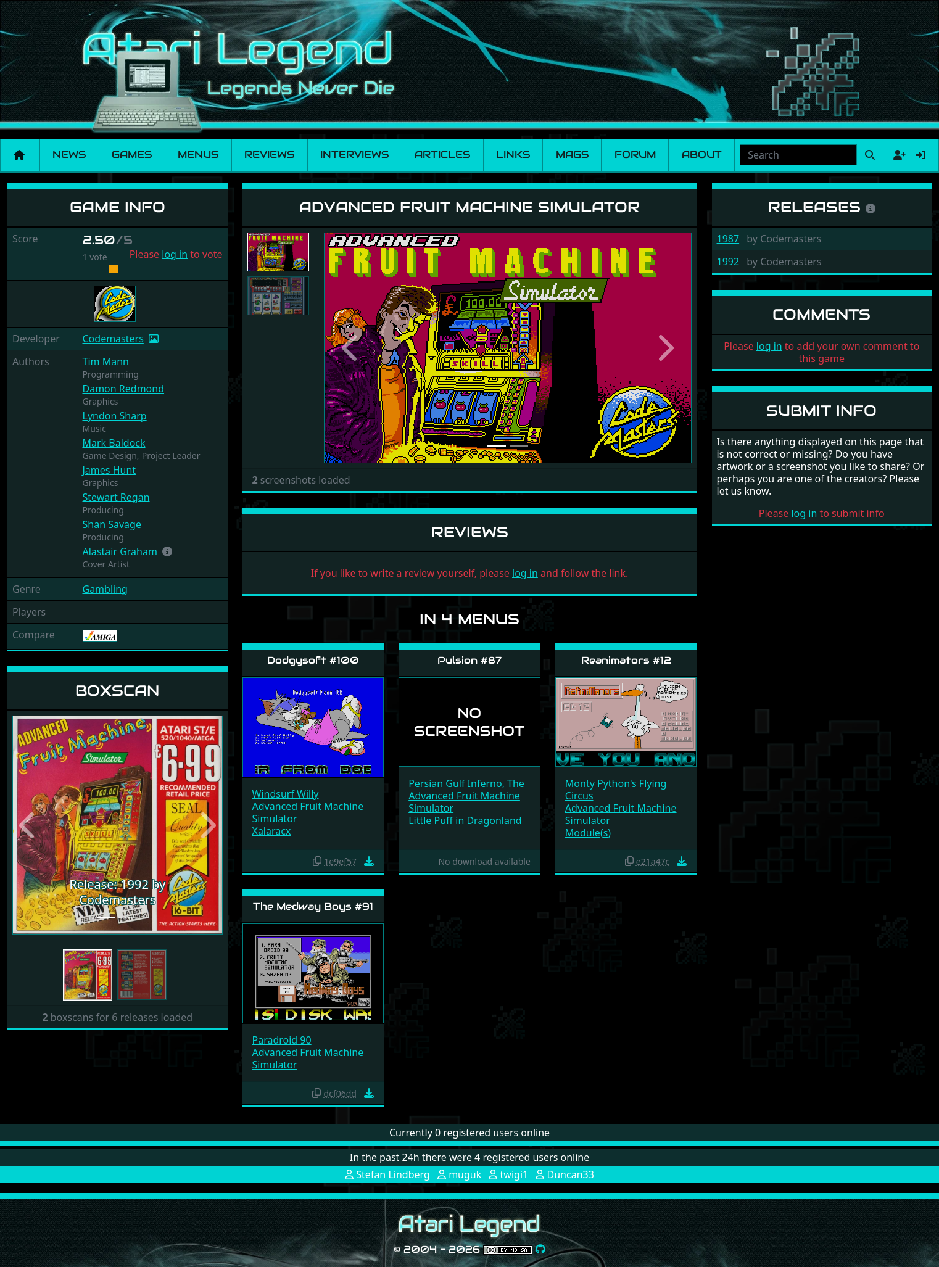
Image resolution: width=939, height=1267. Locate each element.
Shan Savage (112, 524)
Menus (198, 154)
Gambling (105, 589)
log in (175, 254)
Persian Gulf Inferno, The (466, 783)
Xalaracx (271, 831)
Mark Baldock (114, 443)
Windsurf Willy (285, 794)
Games (132, 154)
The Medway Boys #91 (313, 906)
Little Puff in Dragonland (464, 820)
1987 (728, 239)
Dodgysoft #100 (313, 660)
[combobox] (798, 154)
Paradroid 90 (282, 1040)
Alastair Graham (120, 551)
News (69, 154)
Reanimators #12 (626, 660)
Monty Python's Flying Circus (615, 790)
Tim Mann (106, 361)
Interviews (354, 154)
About (702, 154)
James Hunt (109, 470)
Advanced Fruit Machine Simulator (308, 812)
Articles (442, 154)
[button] (167, 551)
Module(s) (588, 833)
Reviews (269, 154)
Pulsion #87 (469, 660)
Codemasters (113, 338)
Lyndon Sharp (115, 416)
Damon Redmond (124, 388)
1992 (728, 261)
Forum (635, 154)
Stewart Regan (116, 497)
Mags (572, 154)
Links (513, 154)
